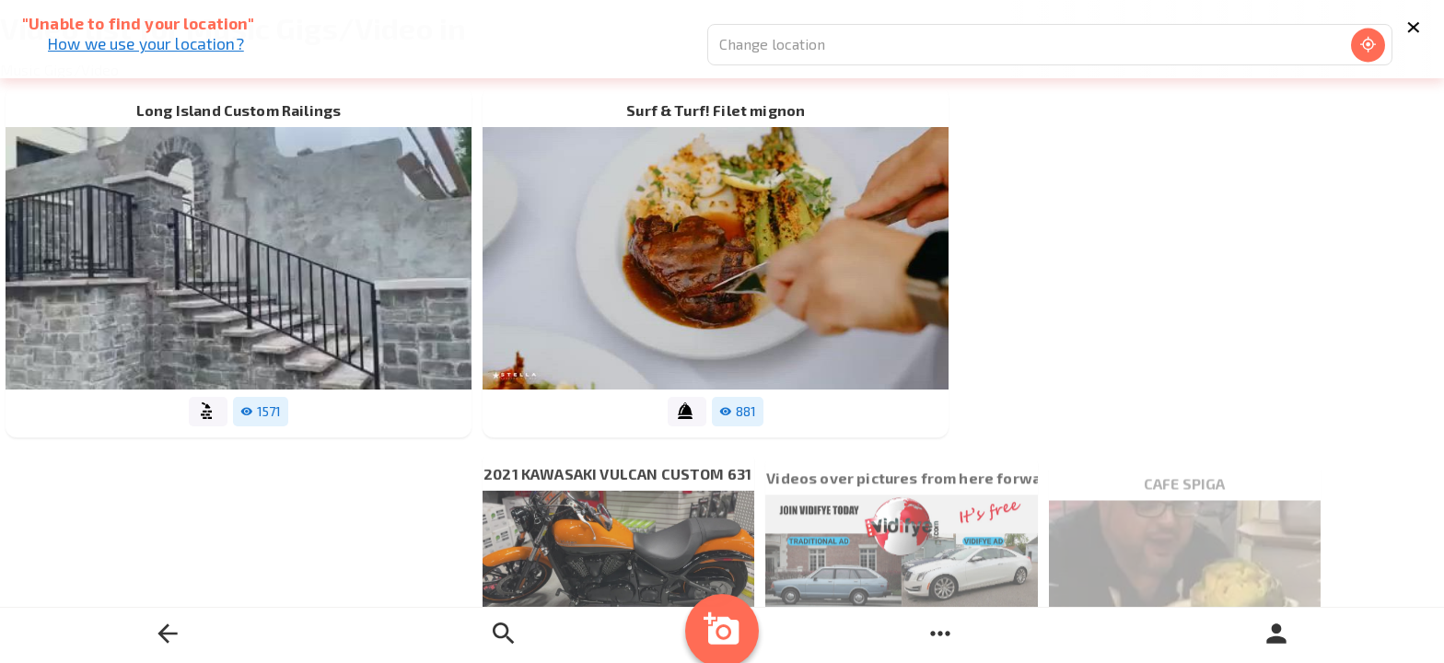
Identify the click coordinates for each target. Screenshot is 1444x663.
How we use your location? (146, 43)
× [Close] (1413, 24)
